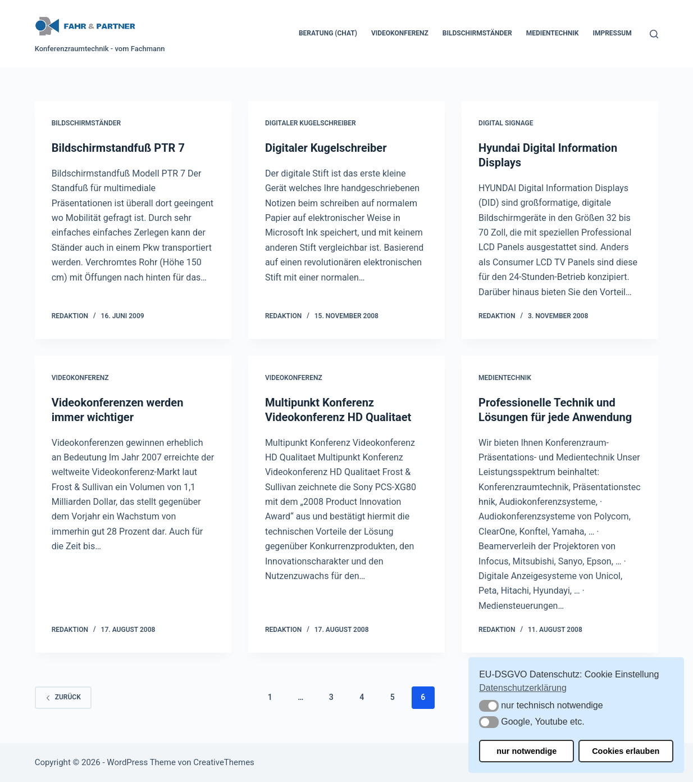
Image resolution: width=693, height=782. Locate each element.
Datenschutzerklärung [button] (523, 688)
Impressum (611, 33)
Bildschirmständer (477, 33)
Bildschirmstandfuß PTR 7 (118, 148)
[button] (489, 706)
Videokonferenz (399, 33)
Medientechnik (552, 33)
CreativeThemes (223, 762)
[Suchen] (654, 34)
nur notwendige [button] (526, 751)
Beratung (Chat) (328, 33)
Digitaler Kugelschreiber (310, 123)
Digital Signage (505, 123)
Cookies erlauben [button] (625, 751)
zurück (63, 697)
